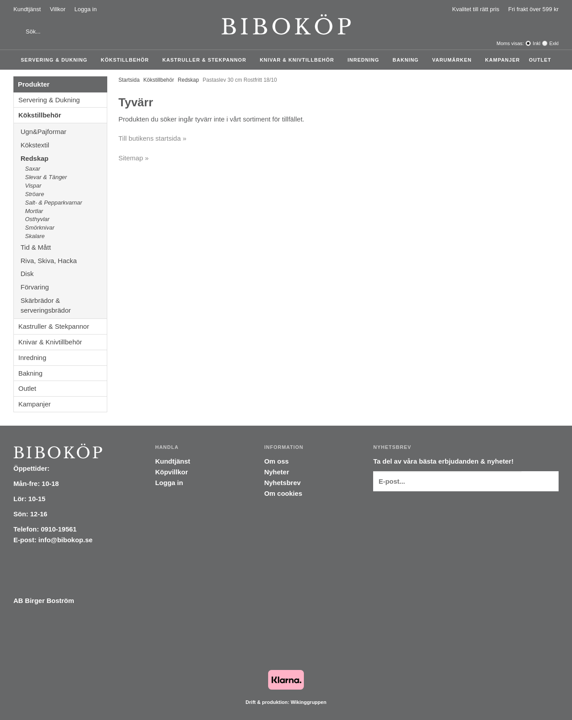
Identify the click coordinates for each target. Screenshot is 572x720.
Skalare (35, 236)
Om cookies (283, 493)
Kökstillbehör (127, 60)
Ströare (34, 194)
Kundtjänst (27, 9)
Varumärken (454, 60)
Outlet (540, 60)
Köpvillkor (171, 472)
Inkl (536, 43)
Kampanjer (502, 60)
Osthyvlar (37, 219)
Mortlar (34, 211)
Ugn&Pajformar (64, 131)
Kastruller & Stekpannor (206, 60)
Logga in (86, 9)
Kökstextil (64, 145)
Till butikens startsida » (152, 138)
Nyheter (276, 472)
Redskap (64, 158)
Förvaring (64, 287)
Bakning (408, 60)
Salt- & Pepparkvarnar (53, 202)
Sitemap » (133, 158)
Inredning (366, 60)
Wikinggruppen (308, 702)
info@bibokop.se (65, 540)
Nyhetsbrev (282, 482)
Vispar (33, 185)
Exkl (554, 43)
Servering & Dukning (56, 60)
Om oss (276, 461)
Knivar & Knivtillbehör (299, 60)
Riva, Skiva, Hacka (64, 260)
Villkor (57, 9)
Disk (64, 273)
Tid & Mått (64, 247)
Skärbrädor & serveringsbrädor (64, 305)
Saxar (32, 168)
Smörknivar (40, 227)
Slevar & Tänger (46, 177)
